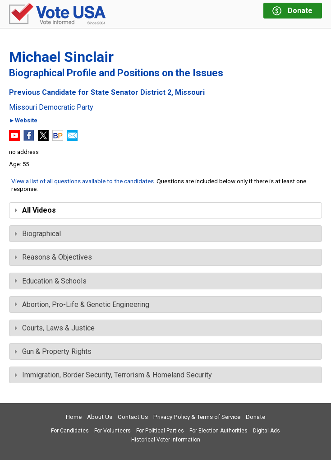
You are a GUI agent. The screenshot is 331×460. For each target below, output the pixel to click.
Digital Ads (266, 430)
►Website (23, 121)
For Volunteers (112, 430)
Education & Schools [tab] (51, 281)
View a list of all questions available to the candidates (82, 181)
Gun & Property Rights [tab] (53, 351)
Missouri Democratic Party (51, 107)
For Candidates (70, 430)
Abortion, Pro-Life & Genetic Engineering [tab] (82, 304)
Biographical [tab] (38, 233)
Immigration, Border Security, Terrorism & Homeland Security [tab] (113, 375)
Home (74, 417)
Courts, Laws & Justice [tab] (55, 328)
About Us (99, 417)
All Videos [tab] (35, 210)
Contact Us (133, 417)
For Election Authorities (218, 430)
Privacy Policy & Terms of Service (196, 417)
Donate (255, 417)
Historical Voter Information (165, 440)
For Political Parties (160, 430)
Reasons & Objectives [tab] (53, 257)
